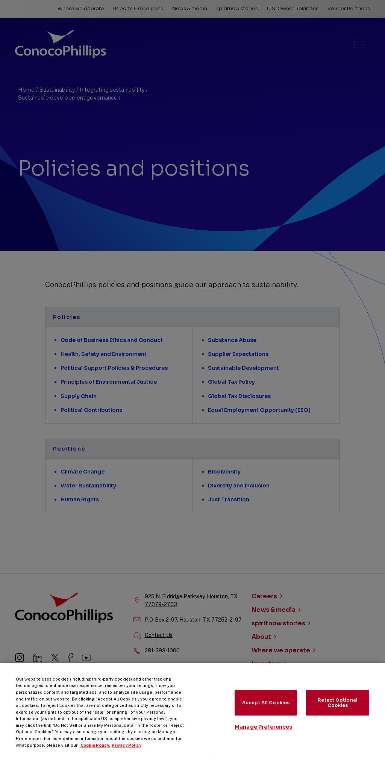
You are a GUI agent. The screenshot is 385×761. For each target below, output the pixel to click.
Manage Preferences (264, 732)
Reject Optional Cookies (338, 707)
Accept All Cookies (266, 707)
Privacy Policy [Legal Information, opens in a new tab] (126, 750)
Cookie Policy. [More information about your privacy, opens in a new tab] (95, 750)
